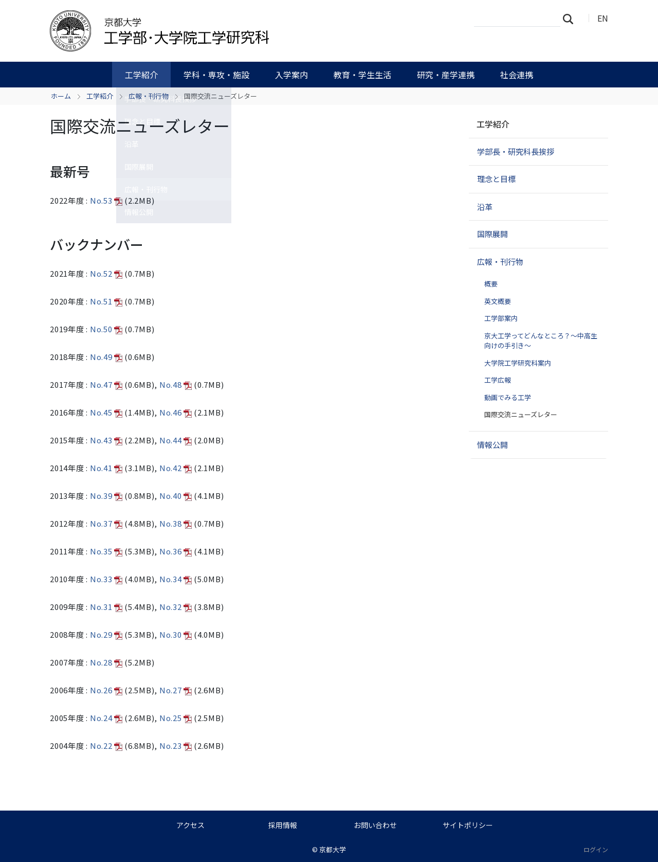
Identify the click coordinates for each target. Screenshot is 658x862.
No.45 (106, 412)
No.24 (106, 717)
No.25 (175, 717)
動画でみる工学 (507, 397)
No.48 (175, 384)
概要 (491, 284)
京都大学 (332, 849)
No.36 (175, 551)
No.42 (175, 467)
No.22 (106, 745)
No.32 (175, 606)
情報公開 (492, 444)
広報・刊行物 (149, 96)
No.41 (106, 467)
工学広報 (497, 380)
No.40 (175, 495)
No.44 (175, 440)
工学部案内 (501, 318)
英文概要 (497, 301)
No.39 (106, 495)
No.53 (106, 200)
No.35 (106, 551)
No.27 (175, 690)
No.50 (106, 329)
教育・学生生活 (362, 74)
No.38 (175, 523)
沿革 (484, 206)
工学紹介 (141, 74)
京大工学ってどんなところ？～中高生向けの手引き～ (540, 341)
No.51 (106, 301)
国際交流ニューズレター (520, 414)
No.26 (106, 690)
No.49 (106, 356)
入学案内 (291, 74)
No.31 (106, 606)
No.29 (106, 634)
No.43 (106, 440)
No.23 (175, 745)
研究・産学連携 (445, 74)
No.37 (106, 523)
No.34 (175, 578)
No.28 (106, 662)
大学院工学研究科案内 (517, 363)
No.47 (106, 384)
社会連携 (516, 74)
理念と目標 (496, 178)
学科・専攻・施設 (216, 74)
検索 (571, 18)
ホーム (61, 96)
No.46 (175, 412)
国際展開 (492, 233)
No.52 (106, 273)
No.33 (106, 578)
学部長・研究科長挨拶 (515, 151)
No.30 (175, 634)
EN (602, 18)
